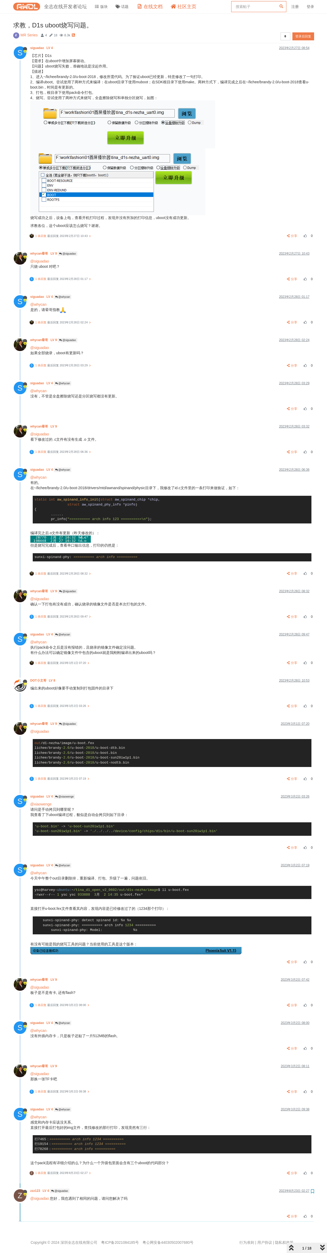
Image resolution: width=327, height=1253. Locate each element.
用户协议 (264, 1242)
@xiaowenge (64, 796)
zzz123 (40, 1191)
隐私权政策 (284, 1242)
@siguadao (67, 253)
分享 (292, 236)
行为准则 (246, 1242)
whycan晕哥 (44, 253)
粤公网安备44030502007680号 (168, 1242)
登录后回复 (303, 36)
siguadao (42, 48)
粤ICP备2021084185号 (120, 1242)
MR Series (29, 35)
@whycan (62, 296)
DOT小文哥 (43, 680)
